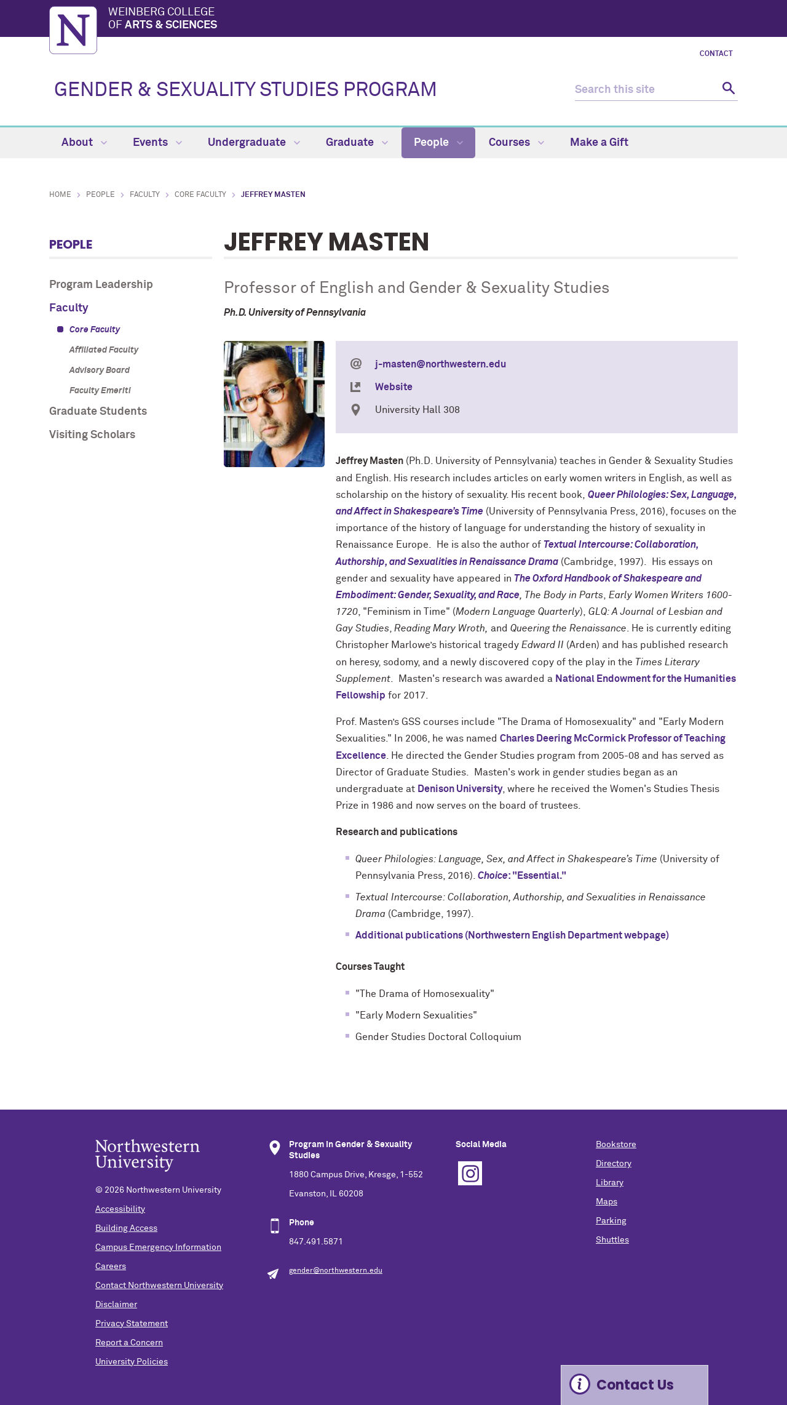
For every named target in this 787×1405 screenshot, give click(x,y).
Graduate (357, 142)
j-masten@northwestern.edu (440, 364)
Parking (611, 1221)
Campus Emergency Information (158, 1247)
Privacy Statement (131, 1323)
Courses (516, 142)
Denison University (459, 789)
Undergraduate (254, 142)
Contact (716, 54)
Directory (613, 1163)
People (438, 142)
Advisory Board (99, 370)
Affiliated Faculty (103, 350)
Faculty (145, 195)
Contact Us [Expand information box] (635, 1385)
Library (609, 1183)
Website (394, 387)
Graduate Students (98, 411)
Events (157, 142)
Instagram (470, 1173)
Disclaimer (116, 1304)
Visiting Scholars (92, 435)
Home (60, 195)
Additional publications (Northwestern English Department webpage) (512, 935)
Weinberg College (423, 20)
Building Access (126, 1228)
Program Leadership (101, 284)
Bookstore (616, 1144)
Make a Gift (599, 142)
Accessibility (120, 1209)
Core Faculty (200, 195)
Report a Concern (129, 1343)
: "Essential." (522, 876)
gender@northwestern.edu (335, 1271)
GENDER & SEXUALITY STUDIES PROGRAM (245, 90)
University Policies (131, 1362)
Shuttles (612, 1240)
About (84, 142)
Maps (606, 1202)
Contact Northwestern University (159, 1285)
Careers (110, 1266)
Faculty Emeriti (100, 390)
